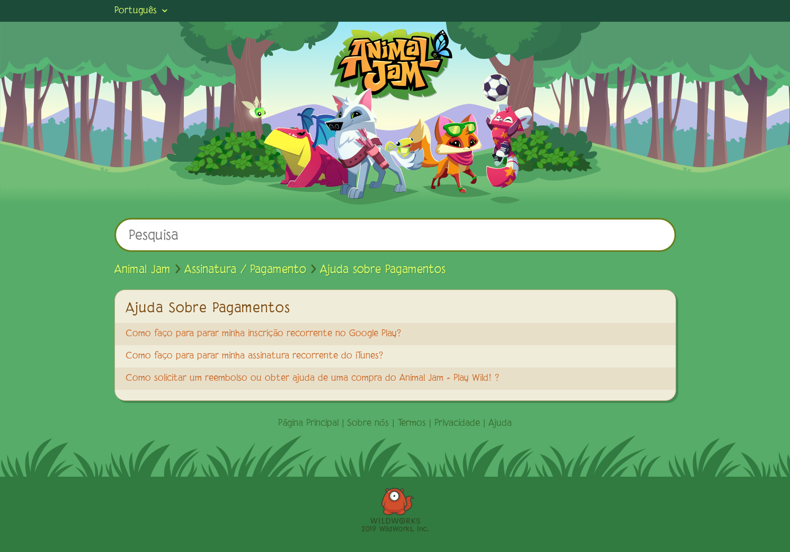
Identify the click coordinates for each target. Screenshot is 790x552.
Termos (412, 423)
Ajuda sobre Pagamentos (383, 270)
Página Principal (308, 423)
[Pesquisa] (395, 235)
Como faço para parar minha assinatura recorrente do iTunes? (254, 356)
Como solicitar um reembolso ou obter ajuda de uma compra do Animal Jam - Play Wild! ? (312, 378)
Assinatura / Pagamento (245, 270)
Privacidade (457, 423)
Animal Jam (142, 270)
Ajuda (500, 423)
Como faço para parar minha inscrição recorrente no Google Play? (263, 334)
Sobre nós (368, 423)
